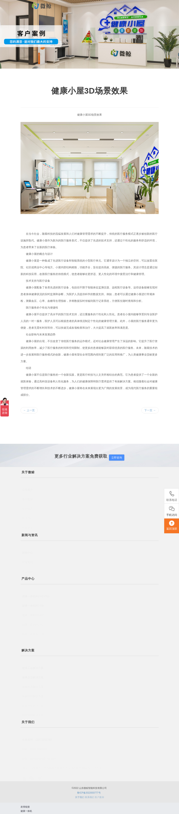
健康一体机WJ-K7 (33, 613)
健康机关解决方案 (33, 684)
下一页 (150, 411)
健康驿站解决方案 (33, 704)
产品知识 (27, 570)
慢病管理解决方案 (33, 713)
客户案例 (27, 497)
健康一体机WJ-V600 (34, 633)
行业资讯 (27, 560)
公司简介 (27, 487)
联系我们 (27, 517)
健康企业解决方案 (33, 674)
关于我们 (79, 798)
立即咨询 (116, 460)
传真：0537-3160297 (34, 747)
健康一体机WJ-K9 (33, 602)
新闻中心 (27, 549)
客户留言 (27, 507)
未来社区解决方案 (33, 694)
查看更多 (27, 642)
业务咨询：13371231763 (37, 736)
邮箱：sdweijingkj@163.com (39, 757)
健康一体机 (26, 812)
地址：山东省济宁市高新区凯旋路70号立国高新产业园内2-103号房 (62, 767)
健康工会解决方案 (33, 665)
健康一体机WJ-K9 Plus (35, 593)
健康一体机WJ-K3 (33, 623)
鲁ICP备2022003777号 (89, 795)
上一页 (29, 411)
